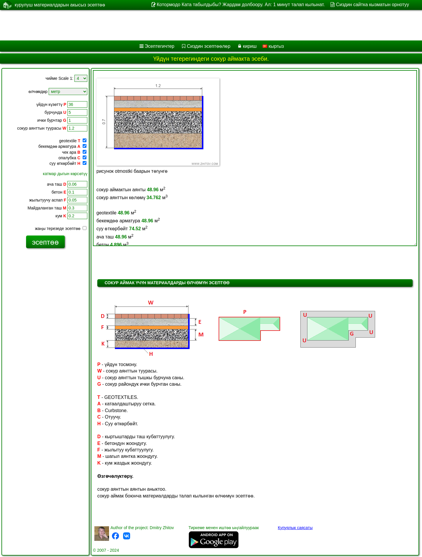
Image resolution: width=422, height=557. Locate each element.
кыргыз (273, 46)
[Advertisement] (178, 25)
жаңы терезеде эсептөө (60, 228)
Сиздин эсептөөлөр (208, 46)
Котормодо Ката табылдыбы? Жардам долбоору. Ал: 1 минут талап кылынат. (241, 4)
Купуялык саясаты (295, 527)
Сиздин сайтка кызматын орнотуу (372, 4)
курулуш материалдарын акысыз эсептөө (60, 4)
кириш (250, 46)
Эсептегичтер (159, 46)
